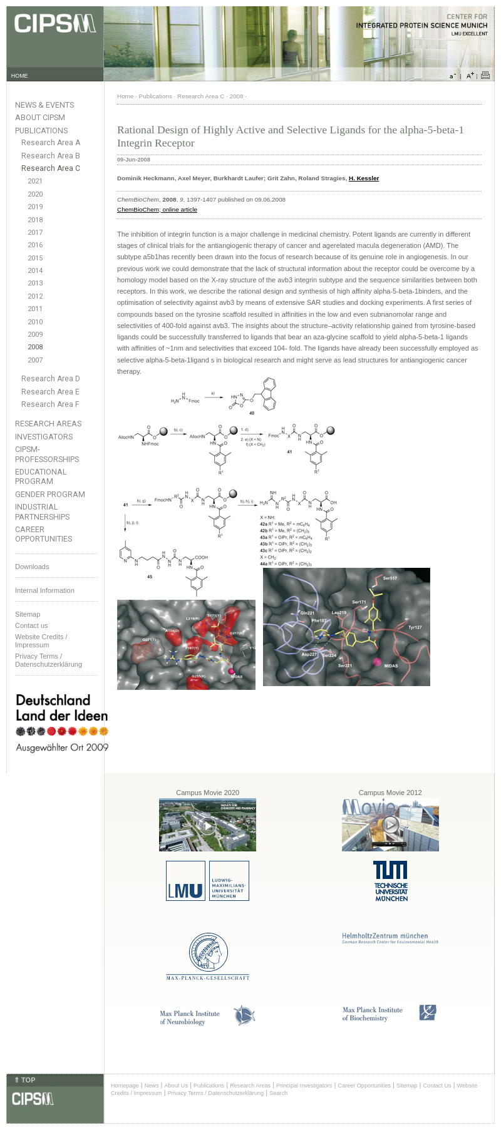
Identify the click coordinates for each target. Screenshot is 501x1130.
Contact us (31, 625)
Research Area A (50, 142)
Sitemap (27, 614)
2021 (35, 181)
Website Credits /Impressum (41, 641)
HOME (19, 76)
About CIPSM (40, 117)
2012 (35, 296)
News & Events (44, 105)
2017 (35, 233)
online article (179, 209)
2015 (35, 258)
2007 (35, 360)
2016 (35, 245)
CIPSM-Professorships (47, 453)
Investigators (44, 436)
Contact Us (437, 1085)
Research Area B (50, 156)
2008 (35, 347)
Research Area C (50, 168)
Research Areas (48, 423)
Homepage (125, 1085)
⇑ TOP (24, 1080)
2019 (35, 207)
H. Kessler (364, 178)
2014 (35, 271)
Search (278, 1093)
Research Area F (50, 404)
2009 (35, 335)
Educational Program (41, 476)
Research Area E (50, 392)
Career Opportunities (43, 534)
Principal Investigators (304, 1085)
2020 (35, 194)
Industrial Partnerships (42, 511)
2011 (35, 309)
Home (125, 96)
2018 (35, 220)
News (152, 1085)
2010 (35, 322)
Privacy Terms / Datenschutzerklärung (48, 660)
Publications (41, 130)
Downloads (32, 566)
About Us (176, 1085)
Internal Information (45, 590)
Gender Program (50, 494)
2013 (35, 283)
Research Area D (50, 378)
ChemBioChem (138, 209)
